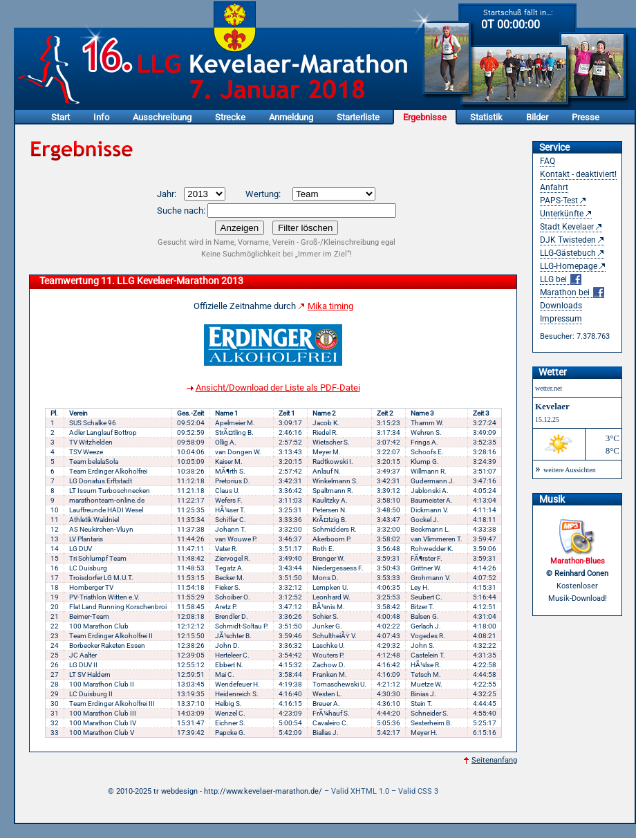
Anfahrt (554, 187)
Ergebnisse (425, 117)
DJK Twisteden (568, 240)
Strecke (230, 117)
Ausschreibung (162, 117)
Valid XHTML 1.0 (360, 791)
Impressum (561, 319)
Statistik (486, 117)
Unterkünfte (561, 213)
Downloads (561, 305)
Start (60, 117)
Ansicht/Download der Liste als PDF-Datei (278, 387)
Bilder (537, 117)
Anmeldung (291, 117)
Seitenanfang (494, 760)
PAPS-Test (559, 200)
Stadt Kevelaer (567, 227)
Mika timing (330, 306)
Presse (585, 117)
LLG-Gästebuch (568, 253)
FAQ (547, 161)
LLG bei (560, 279)
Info (101, 117)
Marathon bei (572, 293)
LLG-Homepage (568, 266)
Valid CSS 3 (418, 791)
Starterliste (358, 117)
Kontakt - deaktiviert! (578, 174)
